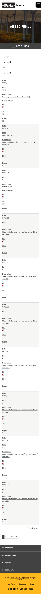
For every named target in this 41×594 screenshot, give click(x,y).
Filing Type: (5, 57)
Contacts (8, 562)
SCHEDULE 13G (8, 135)
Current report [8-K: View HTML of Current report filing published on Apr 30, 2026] (7, 187)
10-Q (4, 90)
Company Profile (10, 555)
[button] (38, 5)
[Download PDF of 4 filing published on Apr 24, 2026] (3, 241)
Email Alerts (9, 548)
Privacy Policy (10, 584)
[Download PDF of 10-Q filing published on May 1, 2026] (3, 107)
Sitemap (32, 584)
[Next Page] (16, 537)
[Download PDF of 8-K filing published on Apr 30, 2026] (3, 197)
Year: (3, 68)
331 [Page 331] (12, 537)
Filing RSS (33, 528)
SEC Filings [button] (20, 46)
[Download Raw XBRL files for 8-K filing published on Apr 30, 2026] (3, 204)
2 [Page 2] (6, 537)
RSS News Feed (10, 570)
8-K (3, 180)
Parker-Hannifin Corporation (19, 578)
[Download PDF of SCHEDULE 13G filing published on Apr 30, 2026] (3, 151)
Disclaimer (22, 584)
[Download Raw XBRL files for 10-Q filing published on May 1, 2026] (3, 114)
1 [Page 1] (3, 537)
